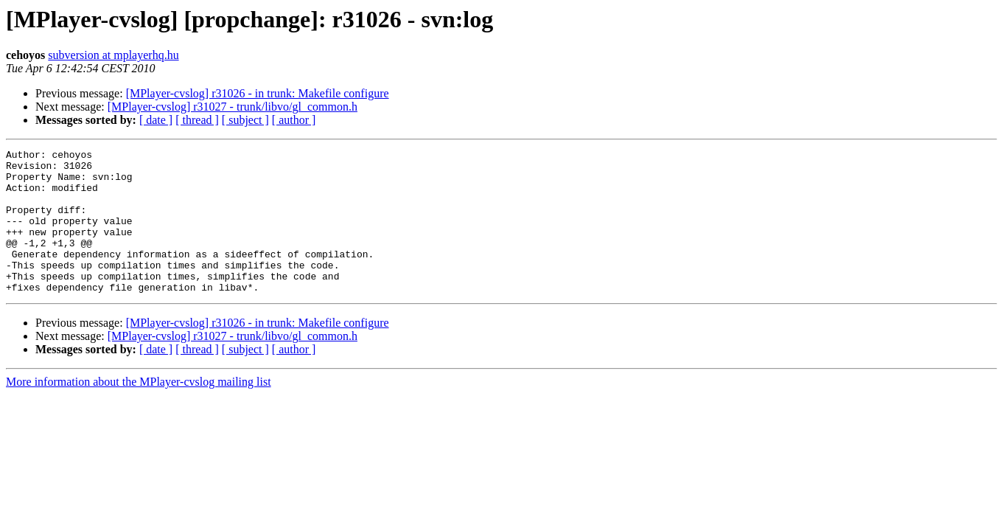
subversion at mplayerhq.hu (113, 55)
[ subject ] (245, 120)
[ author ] (294, 120)
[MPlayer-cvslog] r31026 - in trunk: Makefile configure (257, 93)
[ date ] (155, 120)
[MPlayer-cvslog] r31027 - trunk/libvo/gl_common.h (232, 106)
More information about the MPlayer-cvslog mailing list (138, 410)
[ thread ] (197, 120)
